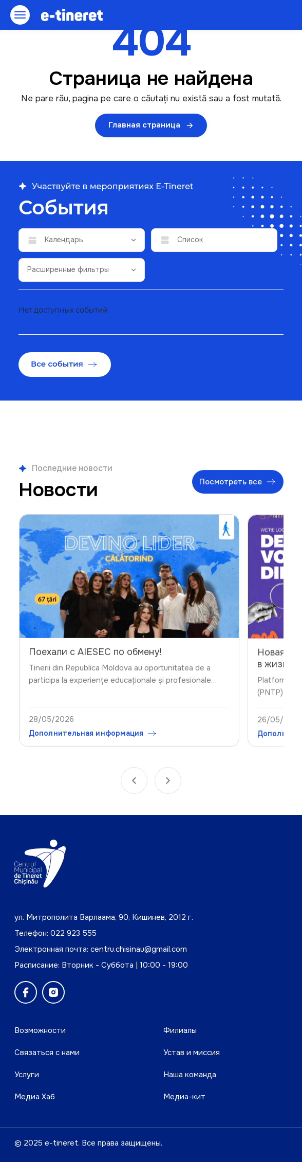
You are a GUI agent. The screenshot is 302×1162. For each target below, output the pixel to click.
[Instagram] (53, 992)
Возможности (40, 1030)
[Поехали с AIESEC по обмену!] (129, 583)
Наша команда (189, 1074)
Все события (64, 364)
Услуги (26, 1074)
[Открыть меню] (20, 15)
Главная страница (151, 125)
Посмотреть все (237, 486)
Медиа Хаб (34, 1097)
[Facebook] (25, 992)
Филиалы (180, 1030)
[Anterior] (134, 784)
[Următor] (168, 784)
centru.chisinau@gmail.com (138, 949)
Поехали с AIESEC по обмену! (95, 658)
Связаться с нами (47, 1052)
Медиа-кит (184, 1097)
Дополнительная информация (92, 740)
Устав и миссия (191, 1052)
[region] (151, 632)
